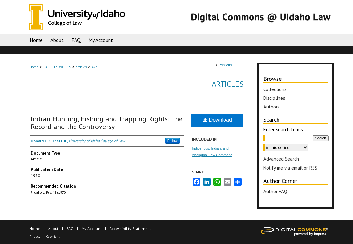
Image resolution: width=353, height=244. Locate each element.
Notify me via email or (290, 168)
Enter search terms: (283, 130)
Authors (271, 107)
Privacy (35, 236)
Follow (172, 141)
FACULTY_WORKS (57, 67)
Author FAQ (275, 191)
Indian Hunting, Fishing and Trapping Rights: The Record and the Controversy (106, 122)
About (53, 228)
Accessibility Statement (130, 228)
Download (217, 120)
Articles (227, 84)
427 (94, 67)
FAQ (70, 228)
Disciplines (274, 98)
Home (34, 67)
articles (81, 67)
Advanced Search (281, 159)
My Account (91, 228)
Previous (225, 65)
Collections (275, 89)
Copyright (53, 236)
